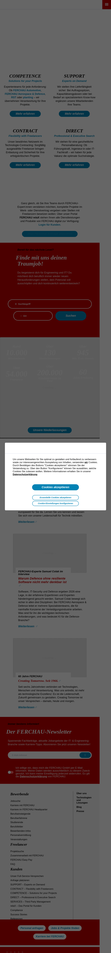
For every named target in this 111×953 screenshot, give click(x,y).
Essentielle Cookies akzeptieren (55, 497)
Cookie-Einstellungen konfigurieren (55, 503)
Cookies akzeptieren (55, 487)
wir (86, 462)
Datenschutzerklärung (25, 474)
